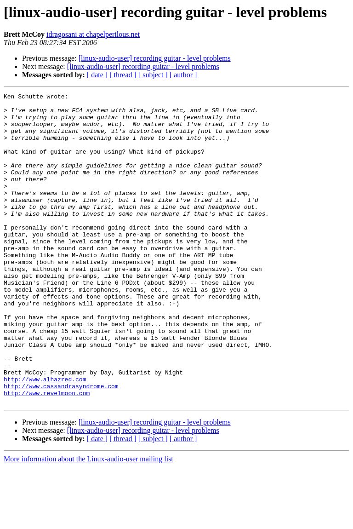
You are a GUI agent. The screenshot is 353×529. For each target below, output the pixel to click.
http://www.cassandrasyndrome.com (61, 445)
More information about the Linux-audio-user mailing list (88, 521)
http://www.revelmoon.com (47, 453)
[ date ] (97, 75)
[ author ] (183, 75)
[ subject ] (153, 75)
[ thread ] (123, 75)
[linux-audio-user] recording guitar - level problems (155, 58)
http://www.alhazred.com (45, 437)
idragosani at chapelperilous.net (93, 34)
